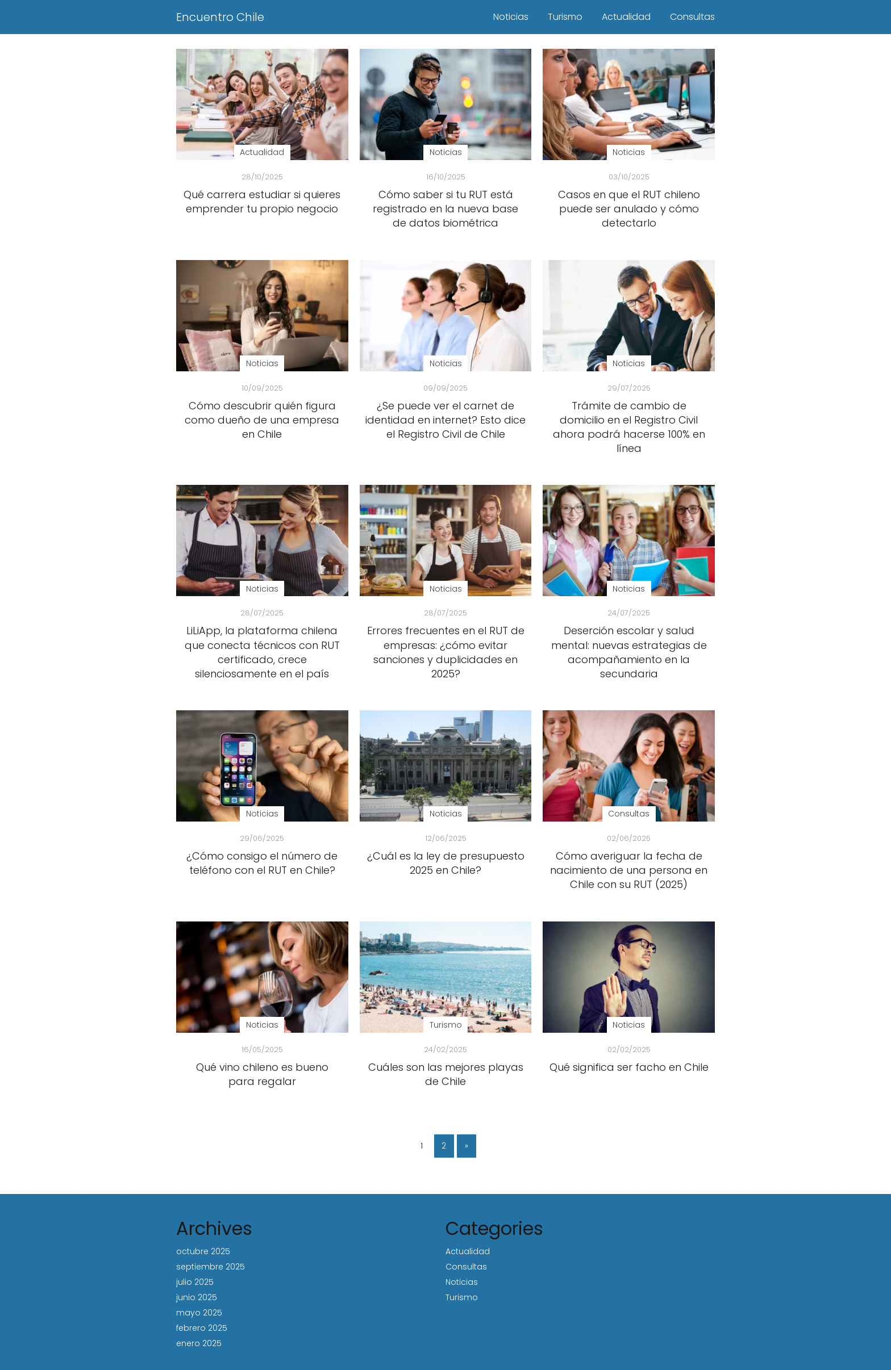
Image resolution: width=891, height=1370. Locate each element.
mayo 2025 (199, 1312)
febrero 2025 (201, 1328)
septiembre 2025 (210, 1266)
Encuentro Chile (220, 17)
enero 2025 (199, 1343)
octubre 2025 (203, 1251)
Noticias (510, 16)
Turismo (565, 16)
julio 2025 (195, 1282)
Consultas (692, 16)
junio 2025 (196, 1297)
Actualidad (626, 16)
